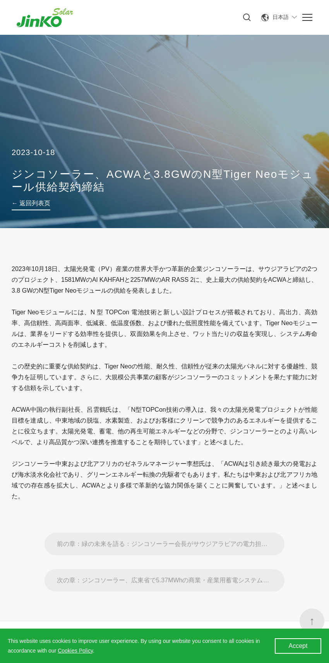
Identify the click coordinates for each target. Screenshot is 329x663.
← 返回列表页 (31, 203)
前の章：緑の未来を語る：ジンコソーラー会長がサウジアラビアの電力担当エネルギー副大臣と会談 (170, 555)
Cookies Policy (75, 651)
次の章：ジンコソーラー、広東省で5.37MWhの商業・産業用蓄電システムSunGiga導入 (170, 592)
